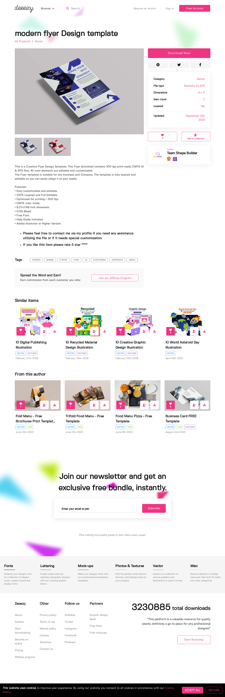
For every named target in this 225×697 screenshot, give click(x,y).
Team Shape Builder (182, 153)
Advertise (45, 642)
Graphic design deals (99, 617)
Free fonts (96, 626)
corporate (117, 260)
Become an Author (147, 8)
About (18, 615)
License (44, 635)
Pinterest (70, 642)
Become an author (21, 641)
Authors (19, 622)
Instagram (71, 628)
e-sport (63, 260)
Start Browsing (193, 639)
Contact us (46, 649)
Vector (38, 41)
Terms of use (47, 622)
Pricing (19, 650)
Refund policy (48, 628)
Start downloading (22, 630)
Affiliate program (25, 657)
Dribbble (70, 615)
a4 (86, 260)
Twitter (69, 622)
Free (30, 427)
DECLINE (214, 690)
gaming (49, 260)
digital (132, 260)
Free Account (194, 8)
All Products (23, 41)
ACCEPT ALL (192, 690)
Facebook (71, 635)
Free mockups (98, 633)
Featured (32, 353)
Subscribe (154, 508)
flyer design (99, 260)
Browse (50, 8)
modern (36, 260)
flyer (76, 260)
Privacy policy (48, 615)
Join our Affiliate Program (114, 278)
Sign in (170, 8)
